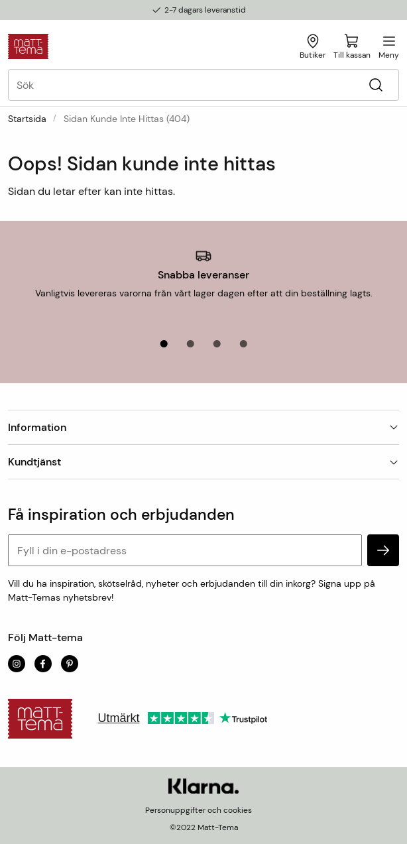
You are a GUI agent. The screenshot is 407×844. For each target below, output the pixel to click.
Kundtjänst (203, 462)
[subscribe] (383, 550)
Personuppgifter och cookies (198, 810)
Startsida (27, 119)
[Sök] (375, 85)
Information (203, 427)
